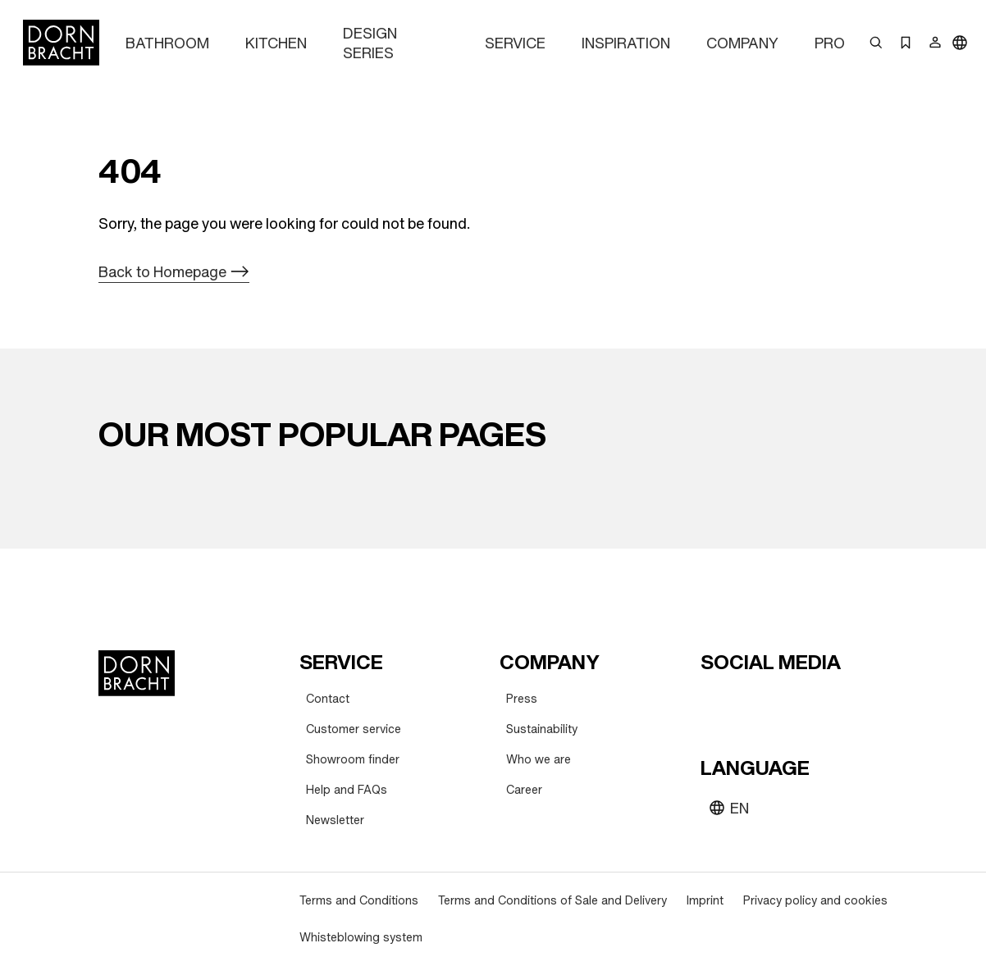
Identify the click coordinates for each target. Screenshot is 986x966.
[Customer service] (353, 729)
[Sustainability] (541, 729)
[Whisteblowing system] (360, 938)
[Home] (61, 43)
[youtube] (715, 702)
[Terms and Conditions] (358, 901)
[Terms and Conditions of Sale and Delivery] (552, 901)
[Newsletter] (335, 820)
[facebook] (804, 702)
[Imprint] (705, 901)
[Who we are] (538, 760)
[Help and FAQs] (346, 790)
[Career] (524, 790)
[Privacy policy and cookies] (815, 901)
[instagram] (745, 702)
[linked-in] (833, 702)
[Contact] (327, 699)
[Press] (521, 699)
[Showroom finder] (352, 760)
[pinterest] (774, 702)
